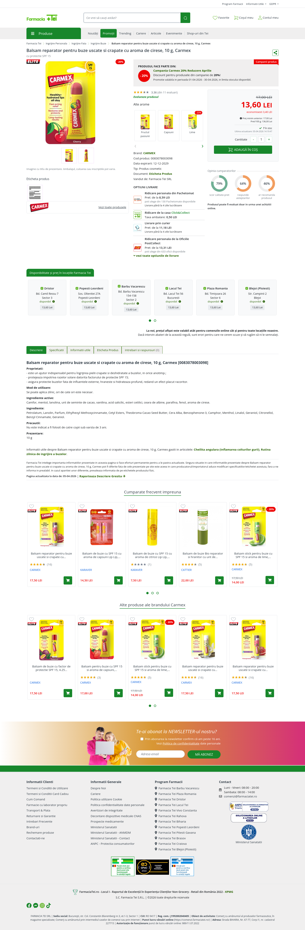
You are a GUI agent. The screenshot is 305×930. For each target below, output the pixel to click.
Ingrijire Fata (79, 43)
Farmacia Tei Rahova (171, 816)
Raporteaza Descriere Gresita (102, 476)
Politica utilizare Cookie (106, 799)
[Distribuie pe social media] (275, 53)
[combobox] (132, 17)
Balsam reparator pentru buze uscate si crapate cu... (51, 555)
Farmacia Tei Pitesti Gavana (175, 832)
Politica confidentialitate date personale (117, 805)
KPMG (229, 892)
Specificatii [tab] (56, 350)
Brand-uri (32, 827)
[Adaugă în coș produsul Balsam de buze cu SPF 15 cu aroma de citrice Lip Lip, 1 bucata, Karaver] (169, 580)
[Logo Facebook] (29, 905)
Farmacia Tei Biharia (170, 821)
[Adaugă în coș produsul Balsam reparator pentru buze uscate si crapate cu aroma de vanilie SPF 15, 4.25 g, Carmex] (219, 693)
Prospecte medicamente (107, 821)
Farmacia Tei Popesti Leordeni (177, 827)
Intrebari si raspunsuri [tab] (142, 350)
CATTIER (186, 570)
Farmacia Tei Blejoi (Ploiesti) (175, 849)
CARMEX (149, 153)
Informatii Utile (255, 4)
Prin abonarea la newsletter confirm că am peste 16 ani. (183, 739)
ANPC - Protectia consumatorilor (113, 844)
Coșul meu (243, 17)
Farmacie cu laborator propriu (46, 805)
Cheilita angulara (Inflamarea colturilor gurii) (226, 449)
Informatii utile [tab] (80, 350)
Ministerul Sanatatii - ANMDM (111, 832)
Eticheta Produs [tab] (107, 350)
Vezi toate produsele (112, 207)
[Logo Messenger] (35, 905)
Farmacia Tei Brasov (170, 838)
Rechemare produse (40, 832)
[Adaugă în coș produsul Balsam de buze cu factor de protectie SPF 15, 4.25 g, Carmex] (68, 693)
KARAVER (86, 570)
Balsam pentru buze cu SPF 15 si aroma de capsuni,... (101, 668)
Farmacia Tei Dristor (170, 799)
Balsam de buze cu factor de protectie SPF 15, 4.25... (51, 668)
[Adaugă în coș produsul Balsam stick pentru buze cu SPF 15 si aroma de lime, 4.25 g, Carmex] (270, 580)
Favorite (221, 18)
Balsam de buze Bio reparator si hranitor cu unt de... (203, 555)
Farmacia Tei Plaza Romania (175, 794)
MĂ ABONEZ (204, 754)
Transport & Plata (38, 810)
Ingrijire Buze (98, 43)
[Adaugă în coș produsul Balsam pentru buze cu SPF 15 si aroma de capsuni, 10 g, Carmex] (118, 693)
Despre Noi (98, 788)
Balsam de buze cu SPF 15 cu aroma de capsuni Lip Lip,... (101, 555)
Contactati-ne (35, 838)
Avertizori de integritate (107, 810)
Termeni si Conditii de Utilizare (47, 788)
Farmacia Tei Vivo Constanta (176, 810)
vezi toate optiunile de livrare (156, 256)
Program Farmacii (232, 4)
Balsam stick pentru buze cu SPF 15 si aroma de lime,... (253, 555)
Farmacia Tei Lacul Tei (171, 805)
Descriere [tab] (36, 350)
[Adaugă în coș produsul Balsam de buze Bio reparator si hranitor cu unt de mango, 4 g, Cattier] (219, 580)
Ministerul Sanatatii (104, 827)
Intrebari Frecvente (39, 821)
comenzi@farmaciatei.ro (240, 796)
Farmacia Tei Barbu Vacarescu (177, 788)
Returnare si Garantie (41, 816)
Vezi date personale (188, 743)
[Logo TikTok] (48, 905)
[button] (149, 320)
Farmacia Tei (33, 43)
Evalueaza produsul (146, 97)
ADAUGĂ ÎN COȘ (243, 150)
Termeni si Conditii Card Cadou (47, 794)
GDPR (273, 4)
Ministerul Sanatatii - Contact (110, 838)
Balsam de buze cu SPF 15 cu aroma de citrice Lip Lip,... (152, 555)
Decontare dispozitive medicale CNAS (116, 816)
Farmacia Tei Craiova (171, 844)
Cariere (96, 794)
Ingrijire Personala (56, 43)
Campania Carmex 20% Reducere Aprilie (182, 70)
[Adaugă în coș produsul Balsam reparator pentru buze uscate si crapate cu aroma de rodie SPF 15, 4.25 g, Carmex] (68, 580)
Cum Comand (35, 799)
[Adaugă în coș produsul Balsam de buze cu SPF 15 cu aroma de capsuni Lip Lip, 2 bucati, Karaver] (118, 580)
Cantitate (241, 139)
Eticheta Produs (160, 174)
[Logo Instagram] (42, 905)
